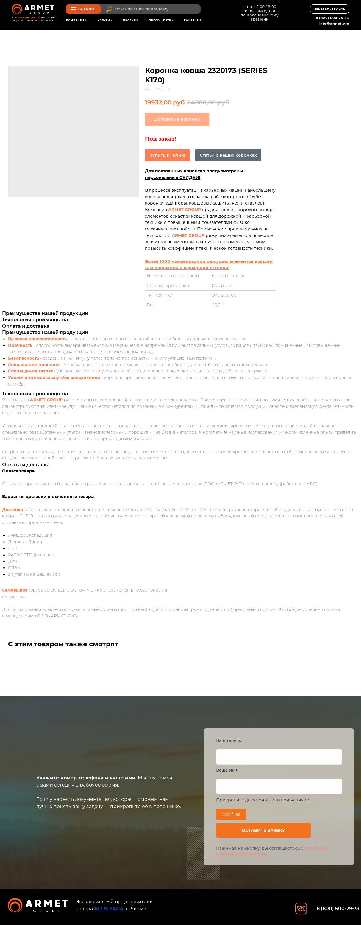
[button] (329, 9)
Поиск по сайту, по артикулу (141, 9)
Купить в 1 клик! (167, 155)
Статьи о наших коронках (228, 155)
